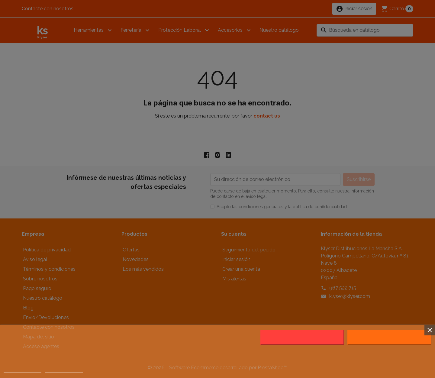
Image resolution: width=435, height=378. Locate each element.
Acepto (389, 337)
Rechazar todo (302, 337)
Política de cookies (22, 370)
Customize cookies (64, 370)
